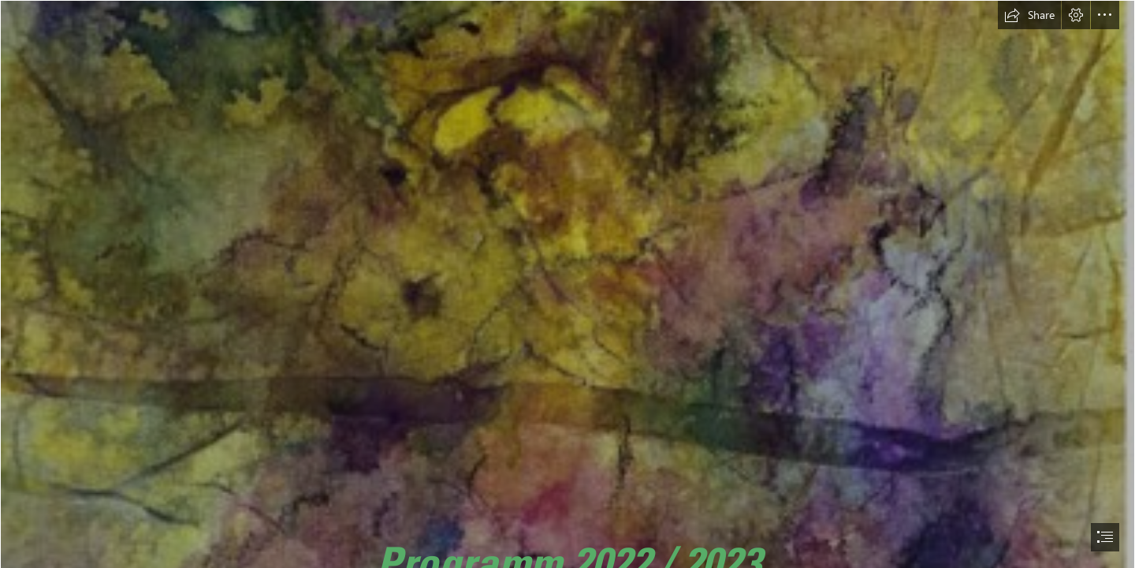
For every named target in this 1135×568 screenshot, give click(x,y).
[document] (567, 284)
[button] (1029, 15)
